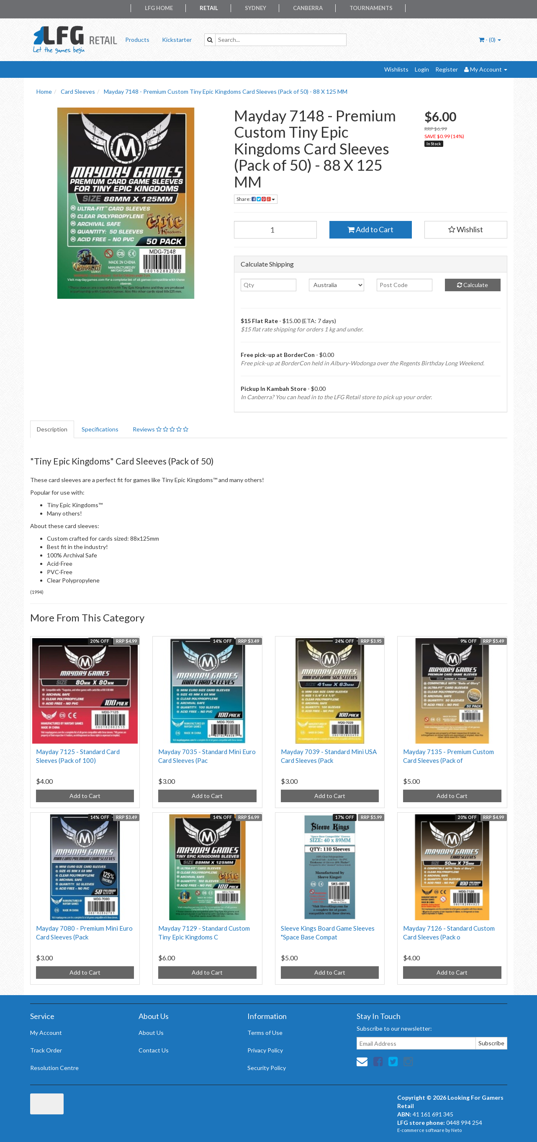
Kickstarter (177, 39)
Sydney (255, 8)
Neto (456, 1130)
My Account (46, 1032)
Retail (209, 8)
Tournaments (371, 8)
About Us (151, 1032)
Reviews (160, 429)
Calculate (472, 284)
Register (446, 69)
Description (52, 429)
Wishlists (396, 69)
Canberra (308, 8)
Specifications (100, 429)
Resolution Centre (54, 1067)
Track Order (46, 1050)
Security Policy (266, 1067)
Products (137, 39)
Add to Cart (370, 229)
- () (490, 39)
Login (422, 69)
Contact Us (154, 1050)
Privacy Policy (265, 1050)
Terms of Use (265, 1032)
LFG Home (159, 8)
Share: (255, 199)
